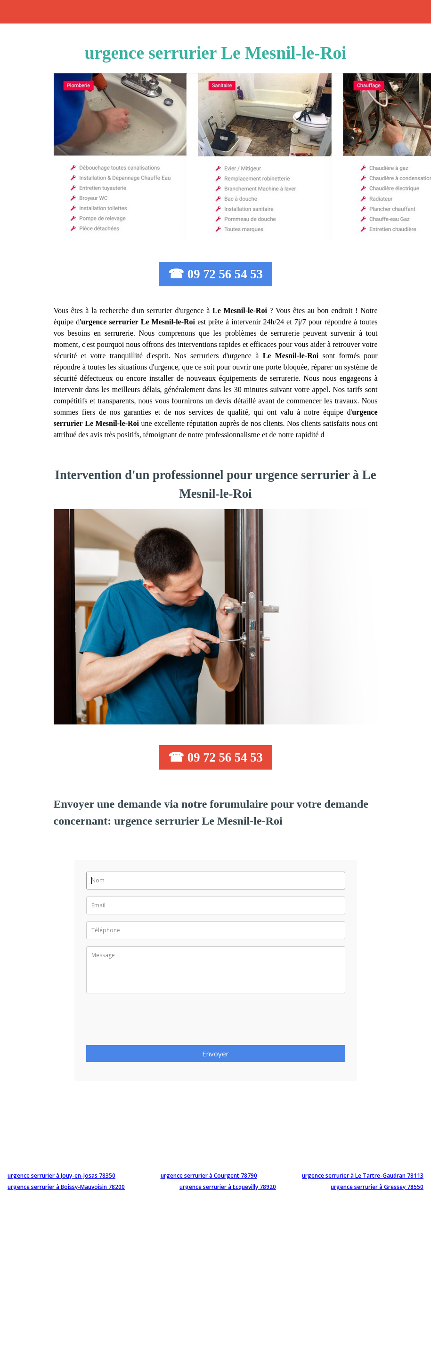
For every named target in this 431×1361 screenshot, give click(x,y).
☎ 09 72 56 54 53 (215, 274)
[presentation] (157, 1022)
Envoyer (215, 1053)
